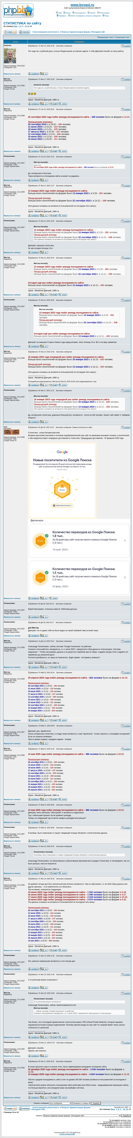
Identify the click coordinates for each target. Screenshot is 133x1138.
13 (28, 26)
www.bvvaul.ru (82, 5)
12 (26, 26)
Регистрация (103, 13)
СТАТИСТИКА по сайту (22, 23)
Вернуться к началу (12, 74)
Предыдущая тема (105, 37)
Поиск (66, 13)
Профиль (61, 16)
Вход (106, 16)
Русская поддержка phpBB (67, 1134)
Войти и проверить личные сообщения (84, 16)
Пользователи (79, 13)
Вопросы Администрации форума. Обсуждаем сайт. (83, 32)
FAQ (59, 13)
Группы (91, 13)
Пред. (15, 26)
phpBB (63, 1132)
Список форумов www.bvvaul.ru (45, 32)
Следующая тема (122, 37)
